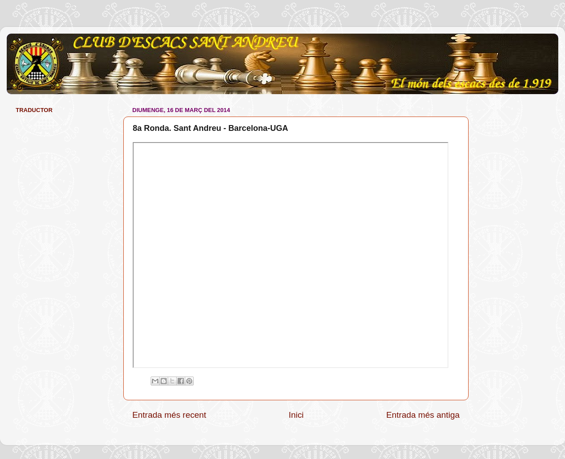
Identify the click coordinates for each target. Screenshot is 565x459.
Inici (296, 415)
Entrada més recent (169, 415)
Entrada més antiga (423, 415)
